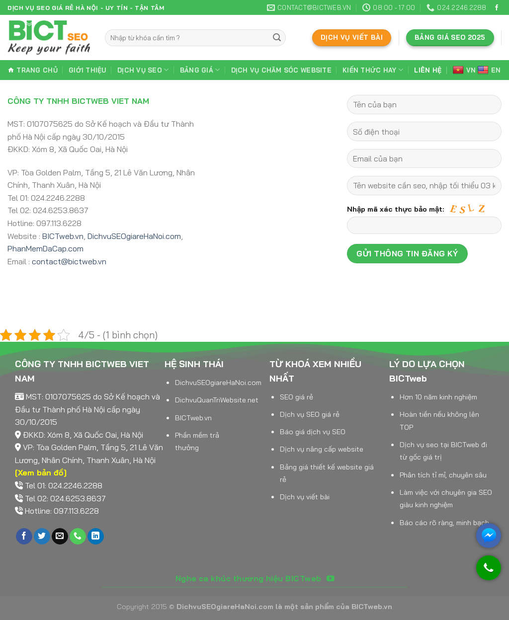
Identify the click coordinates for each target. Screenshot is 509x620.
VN (464, 70)
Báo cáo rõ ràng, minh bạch (444, 522)
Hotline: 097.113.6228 (62, 511)
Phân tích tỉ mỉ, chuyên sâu (443, 474)
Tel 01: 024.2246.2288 (63, 485)
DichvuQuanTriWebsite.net (216, 399)
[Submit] (276, 37)
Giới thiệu (87, 70)
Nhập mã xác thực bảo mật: (424, 222)
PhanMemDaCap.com (45, 248)
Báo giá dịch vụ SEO (312, 431)
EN (489, 70)
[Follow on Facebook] (497, 7)
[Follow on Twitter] (42, 536)
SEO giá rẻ (296, 396)
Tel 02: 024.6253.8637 (65, 498)
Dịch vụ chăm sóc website (281, 70)
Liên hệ (427, 70)
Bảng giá (200, 70)
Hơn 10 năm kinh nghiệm (438, 396)
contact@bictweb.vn (69, 261)
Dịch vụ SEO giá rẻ (309, 414)
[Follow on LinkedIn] (95, 536)
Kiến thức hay (372, 70)
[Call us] (78, 536)
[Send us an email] (60, 536)
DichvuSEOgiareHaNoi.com (134, 236)
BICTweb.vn (63, 236)
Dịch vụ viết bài (305, 496)
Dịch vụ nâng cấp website (321, 449)
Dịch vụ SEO (143, 70)
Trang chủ (32, 70)
